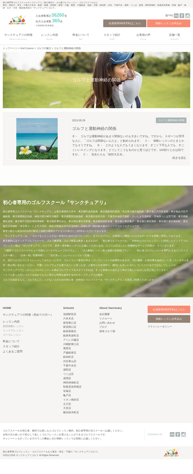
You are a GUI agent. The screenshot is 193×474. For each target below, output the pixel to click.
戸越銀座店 (69, 352)
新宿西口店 (69, 326)
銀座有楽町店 (71, 335)
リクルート (105, 318)
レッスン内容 (11, 321)
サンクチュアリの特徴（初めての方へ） (28, 314)
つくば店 (68, 373)
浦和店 (67, 369)
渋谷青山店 (69, 361)
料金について (11, 341)
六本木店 (68, 318)
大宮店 (67, 408)
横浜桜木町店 (71, 412)
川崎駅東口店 (71, 344)
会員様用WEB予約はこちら (125, 23)
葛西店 (67, 348)
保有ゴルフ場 (107, 331)
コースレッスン (12, 334)
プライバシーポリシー (160, 326)
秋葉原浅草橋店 (72, 386)
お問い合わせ (107, 322)
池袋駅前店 (69, 314)
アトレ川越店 (71, 339)
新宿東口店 (69, 322)
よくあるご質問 (12, 351)
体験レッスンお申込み (169, 23)
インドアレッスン (13, 330)
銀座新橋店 (69, 331)
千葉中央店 (69, 365)
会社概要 (104, 314)
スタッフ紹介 (11, 346)
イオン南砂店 (71, 399)
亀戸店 (67, 395)
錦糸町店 (68, 356)
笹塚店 (67, 390)
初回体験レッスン (13, 326)
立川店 (67, 403)
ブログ (103, 326)
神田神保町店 (71, 382)
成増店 (67, 378)
